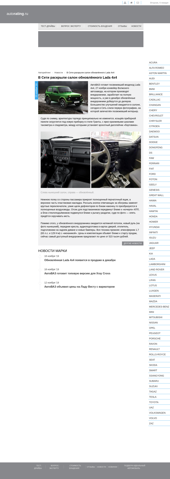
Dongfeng (156, 147)
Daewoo (154, 131)
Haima (152, 200)
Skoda (153, 365)
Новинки (112, 467)
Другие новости (133, 243)
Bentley (154, 83)
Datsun (154, 137)
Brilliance (156, 94)
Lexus (153, 275)
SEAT (152, 359)
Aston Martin (158, 73)
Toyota (153, 402)
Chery (153, 110)
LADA (152, 259)
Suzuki (153, 386)
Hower (153, 221)
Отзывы (122, 26)
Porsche (155, 338)
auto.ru (17, 14)
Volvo (153, 418)
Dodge (153, 142)
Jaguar (154, 243)
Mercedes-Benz (159, 306)
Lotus (153, 285)
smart (153, 370)
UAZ (151, 407)
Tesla (152, 397)
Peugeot (154, 333)
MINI (151, 312)
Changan (155, 105)
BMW (152, 89)
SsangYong (156, 375)
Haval (152, 206)
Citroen (154, 126)
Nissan (153, 322)
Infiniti (153, 232)
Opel (152, 328)
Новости (136, 26)
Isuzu (152, 237)
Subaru (154, 381)
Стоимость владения (100, 26)
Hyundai (154, 227)
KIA (151, 253)
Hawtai (153, 211)
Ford (152, 174)
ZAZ (151, 423)
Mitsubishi (155, 317)
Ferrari (154, 163)
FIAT (151, 168)
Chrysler (155, 121)
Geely (153, 184)
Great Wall (156, 195)
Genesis (154, 190)
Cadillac (154, 99)
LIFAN (152, 280)
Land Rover (156, 269)
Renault (154, 349)
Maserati (155, 296)
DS (150, 152)
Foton (153, 179)
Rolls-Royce (157, 354)
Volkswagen (157, 412)
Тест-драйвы (48, 26)
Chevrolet (156, 115)
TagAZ (153, 391)
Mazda (153, 301)
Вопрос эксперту (71, 26)
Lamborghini (157, 264)
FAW (151, 158)
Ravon (153, 343)
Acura (153, 62)
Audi (152, 78)
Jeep (152, 248)
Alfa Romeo (156, 68)
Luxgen (154, 290)
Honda (153, 216)
